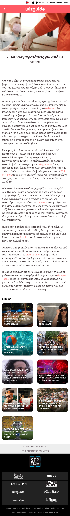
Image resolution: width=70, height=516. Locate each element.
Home (8, 508)
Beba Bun (50, 108)
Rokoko (23, 237)
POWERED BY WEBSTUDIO (48, 513)
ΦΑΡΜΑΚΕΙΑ (43, 2)
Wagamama (46, 164)
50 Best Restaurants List (35, 446)
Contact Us (59, 508)
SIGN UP (59, 2)
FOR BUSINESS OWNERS (35, 451)
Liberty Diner (33, 254)
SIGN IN (52, 2)
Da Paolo (42, 202)
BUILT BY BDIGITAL (19, 513)
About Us (49, 508)
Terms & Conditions (21, 508)
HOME (66, 2)
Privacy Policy (37, 508)
